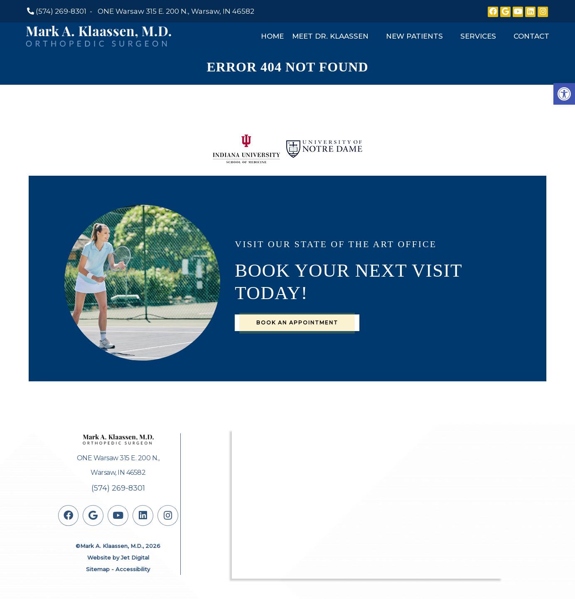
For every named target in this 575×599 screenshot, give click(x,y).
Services (478, 36)
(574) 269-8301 (61, 11)
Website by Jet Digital (118, 557)
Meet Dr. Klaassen (330, 36)
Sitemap (98, 569)
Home (272, 36)
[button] (564, 94)
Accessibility (132, 569)
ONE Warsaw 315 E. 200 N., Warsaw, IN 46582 (176, 11)
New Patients (414, 36)
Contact (531, 36)
